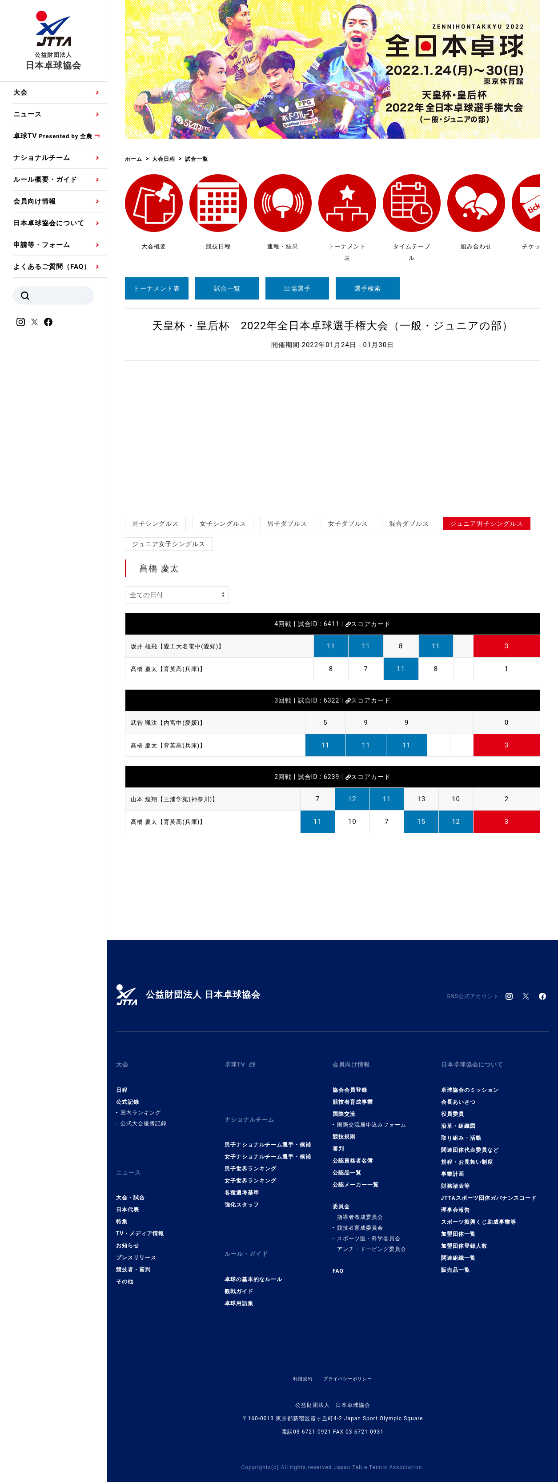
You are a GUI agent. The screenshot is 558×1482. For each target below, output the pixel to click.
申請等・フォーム (41, 245)
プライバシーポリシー (349, 1353)
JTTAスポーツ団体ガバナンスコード (489, 1189)
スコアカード (368, 623)
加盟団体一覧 (458, 1225)
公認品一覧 (347, 1164)
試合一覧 (227, 288)
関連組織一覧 (458, 1249)
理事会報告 (455, 1201)
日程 (122, 1082)
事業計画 (452, 1165)
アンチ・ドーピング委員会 (371, 1241)
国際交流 (344, 1106)
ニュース (27, 114)
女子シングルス (223, 523)
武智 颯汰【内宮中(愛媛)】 (174, 723)
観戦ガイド (239, 1266)
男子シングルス (155, 523)
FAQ (338, 1262)
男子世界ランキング (251, 1152)
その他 (124, 1265)
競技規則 (344, 1128)
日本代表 (127, 1193)
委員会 (341, 1198)
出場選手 (297, 288)
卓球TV (52, 136)
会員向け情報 (34, 201)
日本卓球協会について (48, 223)
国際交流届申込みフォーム (371, 1116)
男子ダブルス (287, 523)
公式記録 (127, 1094)
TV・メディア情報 (140, 1217)
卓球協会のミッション (470, 1082)
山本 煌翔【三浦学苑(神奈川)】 (181, 799)
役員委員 (452, 1106)
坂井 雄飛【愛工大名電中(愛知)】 (184, 646)
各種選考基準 (242, 1176)
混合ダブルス (409, 523)
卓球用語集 (239, 1278)
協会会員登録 (350, 1082)
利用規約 (298, 1353)
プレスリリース (136, 1241)
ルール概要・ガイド (45, 180)
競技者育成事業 (353, 1094)
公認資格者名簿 (353, 1152)
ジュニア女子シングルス (168, 543)
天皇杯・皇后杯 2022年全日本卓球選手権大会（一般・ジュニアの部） (333, 326)
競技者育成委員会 (360, 1219)
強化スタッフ (242, 1188)
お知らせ (127, 1229)
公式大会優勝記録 (143, 1115)
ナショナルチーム (41, 158)
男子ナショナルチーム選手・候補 (268, 1128)
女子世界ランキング (251, 1164)
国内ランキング (140, 1104)
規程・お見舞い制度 (467, 1153)
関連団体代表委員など (470, 1141)
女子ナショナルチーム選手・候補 (268, 1140)
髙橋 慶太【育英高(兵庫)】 (174, 669)
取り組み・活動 (461, 1129)
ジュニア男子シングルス (486, 523)
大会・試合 (130, 1181)
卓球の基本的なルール (253, 1254)
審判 (338, 1140)
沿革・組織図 (458, 1117)
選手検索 (367, 288)
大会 (20, 92)
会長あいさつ (458, 1094)
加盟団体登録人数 (464, 1237)
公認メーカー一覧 (356, 1176)
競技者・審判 (133, 1253)
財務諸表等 (455, 1177)
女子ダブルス (348, 523)
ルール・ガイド (249, 1234)
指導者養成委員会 (360, 1209)
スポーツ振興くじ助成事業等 (478, 1213)
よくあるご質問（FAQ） (52, 267)
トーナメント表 (156, 288)
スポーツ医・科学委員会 (369, 1230)
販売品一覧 (455, 1261)
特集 (122, 1205)
